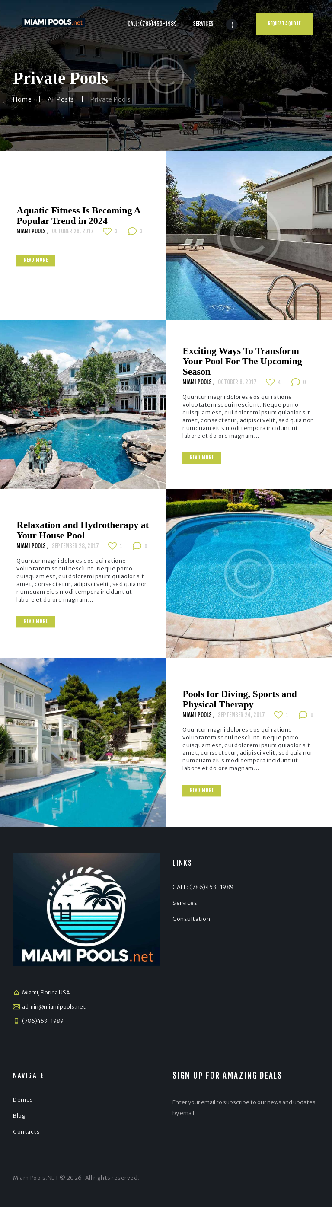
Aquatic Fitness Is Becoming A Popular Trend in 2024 (78, 215)
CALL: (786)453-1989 (203, 887)
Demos (23, 1099)
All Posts (61, 99)
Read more (36, 261)
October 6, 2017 (237, 382)
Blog (19, 1115)
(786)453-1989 (43, 1021)
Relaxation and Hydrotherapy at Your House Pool (82, 530)
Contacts (26, 1131)
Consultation (191, 919)
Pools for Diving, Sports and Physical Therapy (239, 699)
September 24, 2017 (241, 714)
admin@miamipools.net (54, 1006)
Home (22, 99)
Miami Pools (31, 231)
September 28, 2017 (75, 545)
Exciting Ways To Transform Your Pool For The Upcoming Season (242, 361)
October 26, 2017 (73, 231)
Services (184, 903)
